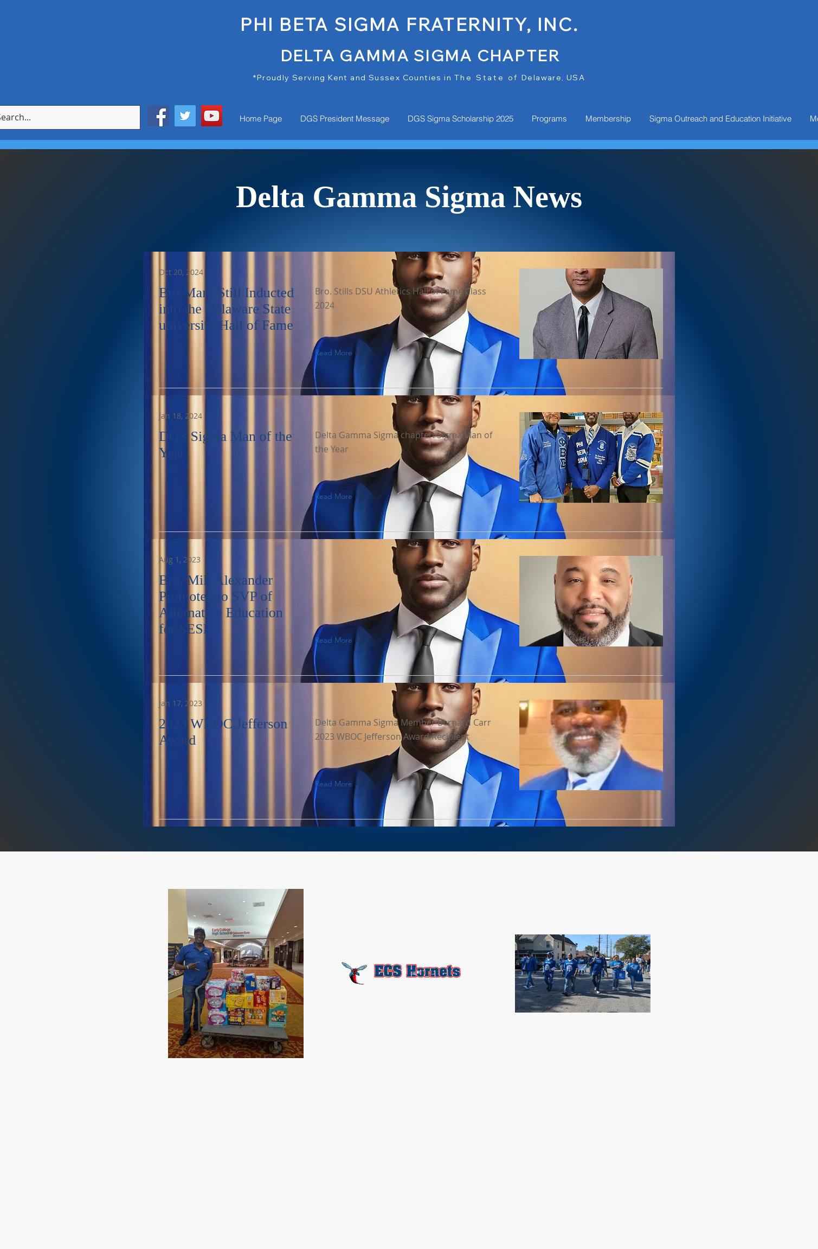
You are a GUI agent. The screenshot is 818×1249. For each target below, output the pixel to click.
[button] (378, 352)
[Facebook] (158, 115)
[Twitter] (185, 115)
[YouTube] (211, 115)
